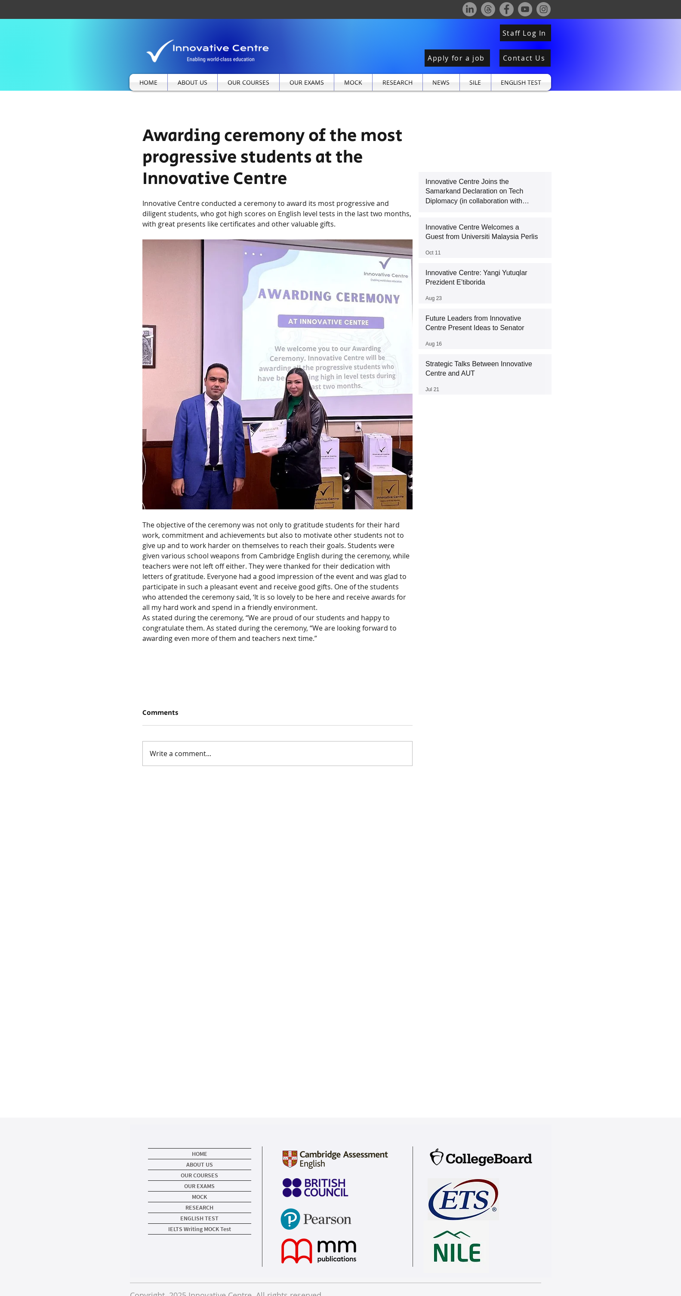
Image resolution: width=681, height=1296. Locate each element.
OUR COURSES (199, 1175)
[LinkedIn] (469, 9)
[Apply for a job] (457, 58)
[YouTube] (525, 9)
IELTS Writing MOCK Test (199, 1229)
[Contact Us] (525, 58)
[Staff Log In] (525, 33)
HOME (199, 1154)
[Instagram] (543, 9)
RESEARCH (199, 1207)
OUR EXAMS (199, 1186)
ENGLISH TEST (199, 1218)
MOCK (199, 1197)
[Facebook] (506, 9)
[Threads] (488, 9)
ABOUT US (199, 1164)
